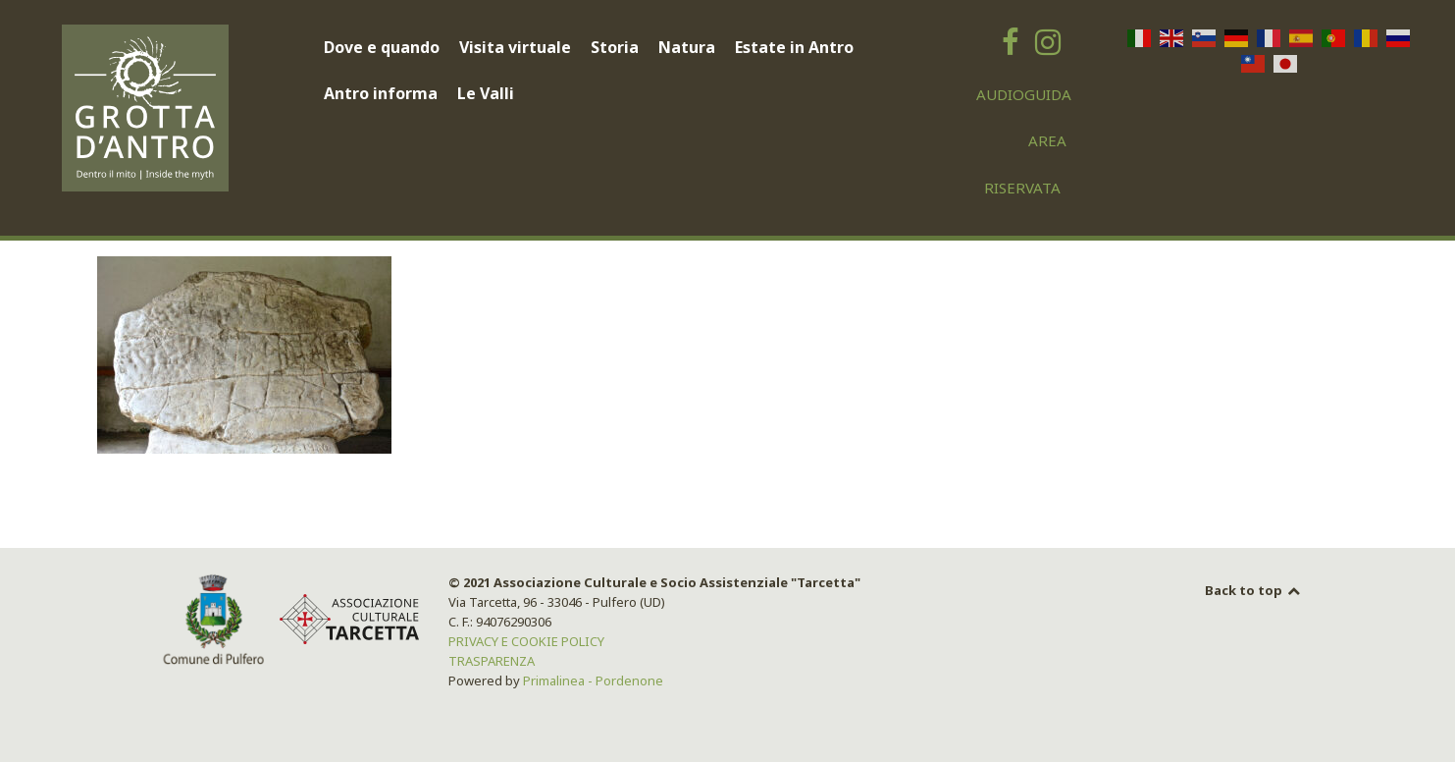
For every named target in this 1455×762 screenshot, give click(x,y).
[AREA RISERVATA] (1034, 141)
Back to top (1253, 590)
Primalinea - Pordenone (593, 680)
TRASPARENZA (491, 661)
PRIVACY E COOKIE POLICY (526, 641)
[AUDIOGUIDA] (1024, 94)
